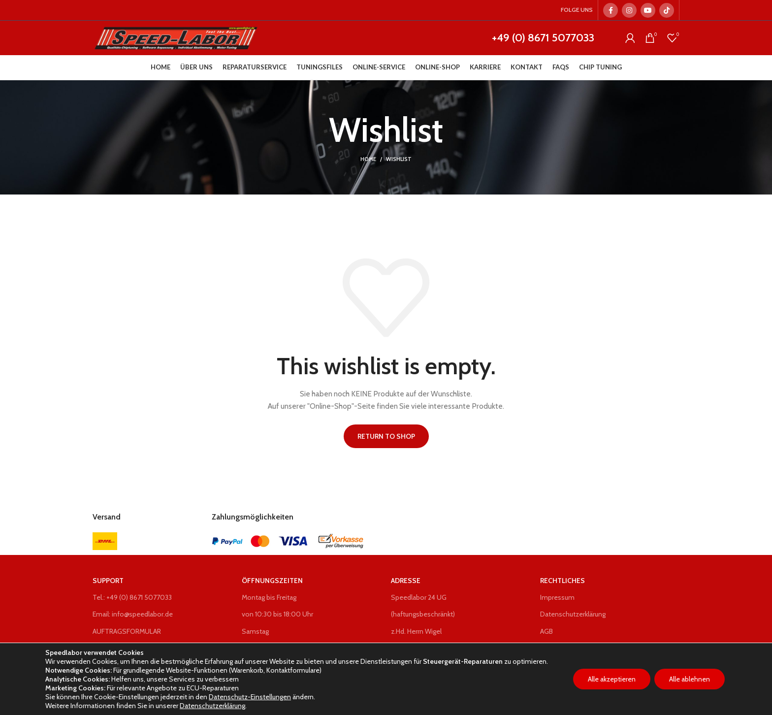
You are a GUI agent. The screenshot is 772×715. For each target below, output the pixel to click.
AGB (546, 631)
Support (108, 580)
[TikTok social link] (666, 10)
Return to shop (386, 436)
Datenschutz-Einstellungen (250, 696)
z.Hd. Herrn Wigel (416, 631)
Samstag (255, 631)
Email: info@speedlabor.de (133, 614)
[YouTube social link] (648, 10)
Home (368, 159)
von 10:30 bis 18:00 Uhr (277, 614)
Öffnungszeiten (272, 580)
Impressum (557, 597)
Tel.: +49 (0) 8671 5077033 (132, 597)
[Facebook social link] (610, 10)
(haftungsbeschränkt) (423, 614)
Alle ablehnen (689, 679)
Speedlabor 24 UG (419, 597)
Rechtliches (562, 580)
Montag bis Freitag (269, 597)
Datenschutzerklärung (573, 614)
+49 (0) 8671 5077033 (543, 37)
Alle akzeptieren (612, 679)
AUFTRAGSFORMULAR (127, 631)
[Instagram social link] (629, 10)
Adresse (405, 580)
